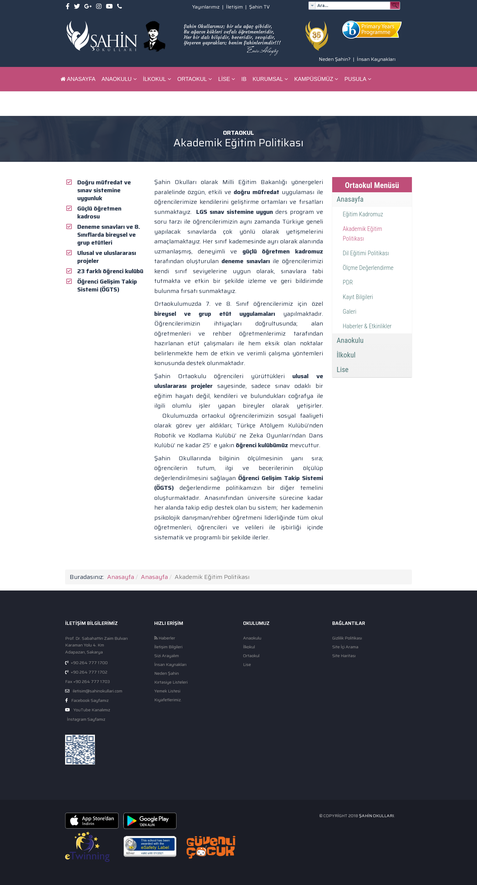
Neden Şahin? (334, 59)
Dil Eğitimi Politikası (366, 253)
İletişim (234, 7)
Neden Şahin (166, 673)
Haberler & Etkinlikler (367, 326)
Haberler (164, 638)
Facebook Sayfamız (90, 700)
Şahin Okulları (376, 815)
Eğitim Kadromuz (363, 214)
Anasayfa (78, 79)
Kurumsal (267, 79)
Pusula (355, 79)
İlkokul (154, 79)
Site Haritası (344, 656)
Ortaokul (192, 79)
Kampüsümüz (313, 79)
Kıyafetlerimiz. (168, 700)
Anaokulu (117, 79)
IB (243, 79)
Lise (224, 79)
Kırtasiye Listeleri (171, 682)
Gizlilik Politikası (347, 638)
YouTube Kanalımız (91, 709)
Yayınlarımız (206, 7)
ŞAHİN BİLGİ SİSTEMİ (88, 103)
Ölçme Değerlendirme (368, 267)
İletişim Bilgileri (168, 647)
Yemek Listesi (167, 691)
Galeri (350, 311)
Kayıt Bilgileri (358, 297)
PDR (348, 282)
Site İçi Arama (345, 647)
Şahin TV (259, 7)
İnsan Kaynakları (376, 59)
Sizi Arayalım (166, 656)
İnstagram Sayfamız (85, 719)
